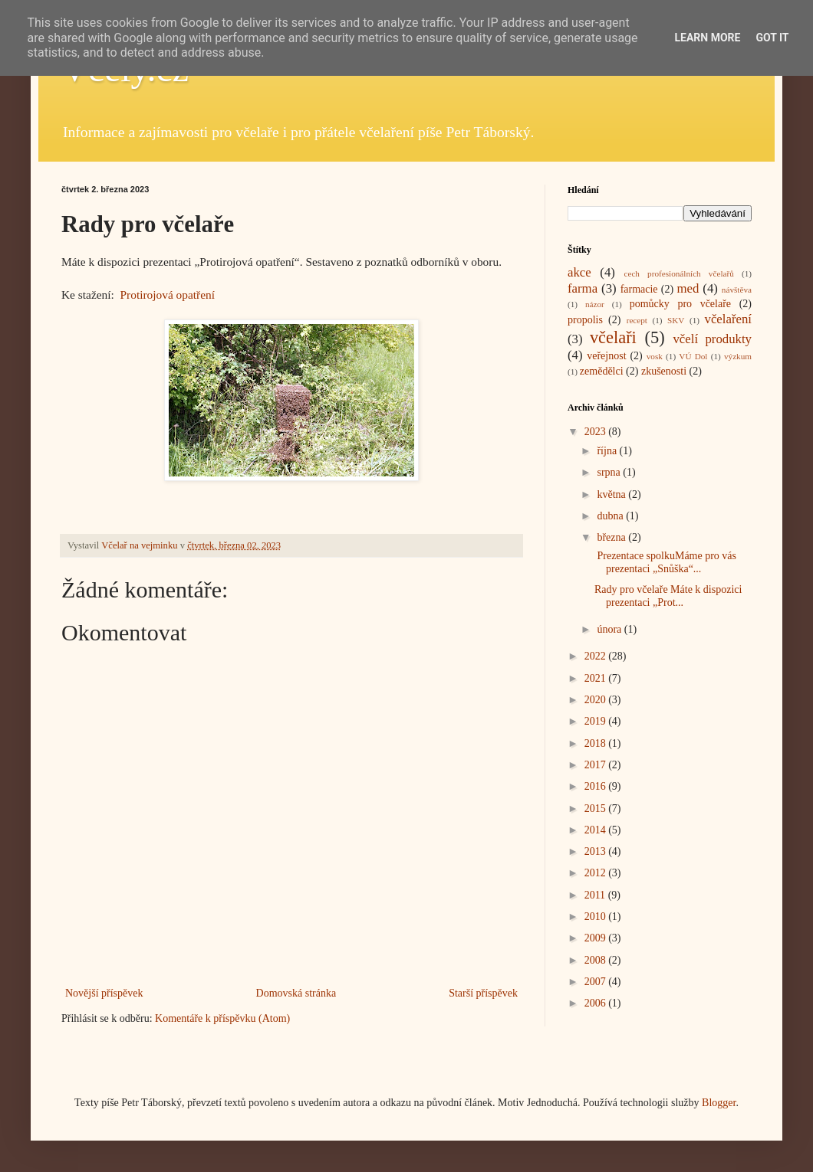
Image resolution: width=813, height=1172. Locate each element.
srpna (610, 472)
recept (637, 320)
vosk (655, 356)
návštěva (737, 289)
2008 (596, 960)
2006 (596, 1003)
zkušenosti (663, 371)
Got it (771, 37)
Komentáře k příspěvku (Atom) (222, 1018)
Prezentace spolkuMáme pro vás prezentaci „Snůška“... (665, 562)
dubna (611, 516)
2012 (596, 873)
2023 (596, 431)
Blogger (719, 1102)
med (687, 288)
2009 (596, 938)
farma (582, 288)
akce (579, 272)
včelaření (728, 319)
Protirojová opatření (168, 294)
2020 (596, 699)
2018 (596, 743)
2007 (596, 981)
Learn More (707, 37)
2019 (596, 721)
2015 (596, 808)
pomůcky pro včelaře (680, 303)
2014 (596, 830)
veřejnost (606, 356)
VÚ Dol (693, 356)
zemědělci (602, 371)
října (608, 451)
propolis (585, 320)
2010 (596, 916)
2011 (596, 895)
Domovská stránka (296, 993)
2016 (596, 786)
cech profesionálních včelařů (678, 273)
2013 (596, 851)
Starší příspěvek (483, 993)
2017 (596, 765)
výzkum (738, 356)
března (612, 537)
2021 (596, 678)
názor (594, 304)
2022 (596, 656)
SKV (675, 320)
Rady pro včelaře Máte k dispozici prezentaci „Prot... (668, 596)
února (610, 629)
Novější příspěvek (104, 993)
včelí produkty (712, 339)
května (612, 494)
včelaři (613, 337)
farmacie (639, 289)
